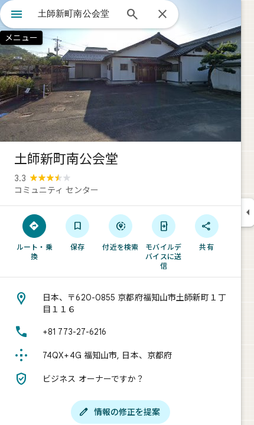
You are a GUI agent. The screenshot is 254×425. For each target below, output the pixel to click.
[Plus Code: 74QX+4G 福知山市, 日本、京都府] (120, 355)
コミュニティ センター (56, 190)
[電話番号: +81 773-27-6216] (120, 332)
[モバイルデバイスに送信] (163, 241)
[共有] (206, 232)
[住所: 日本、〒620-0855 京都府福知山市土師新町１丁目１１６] (120, 303)
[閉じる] (162, 15)
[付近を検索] (120, 232)
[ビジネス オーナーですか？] (120, 379)
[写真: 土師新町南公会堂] (120, 71)
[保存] (77, 232)
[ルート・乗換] (34, 236)
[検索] (132, 15)
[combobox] (77, 13)
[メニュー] (16, 15)
